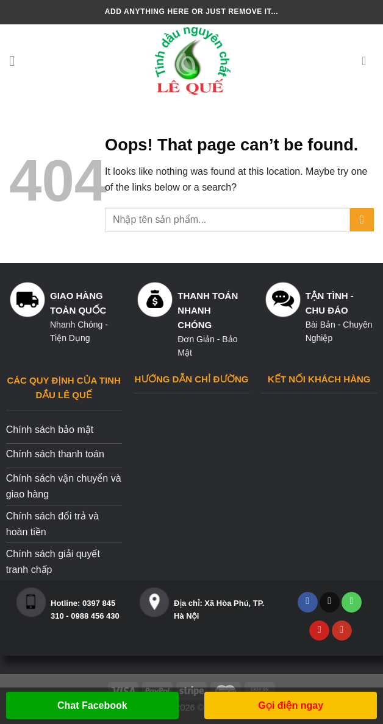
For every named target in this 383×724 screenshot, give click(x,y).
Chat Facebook (92, 705)
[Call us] (352, 602)
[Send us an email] (330, 602)
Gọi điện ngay (290, 705)
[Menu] (16, 61)
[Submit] (362, 220)
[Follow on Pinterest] (319, 630)
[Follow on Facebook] (308, 602)
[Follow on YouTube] (342, 630)
